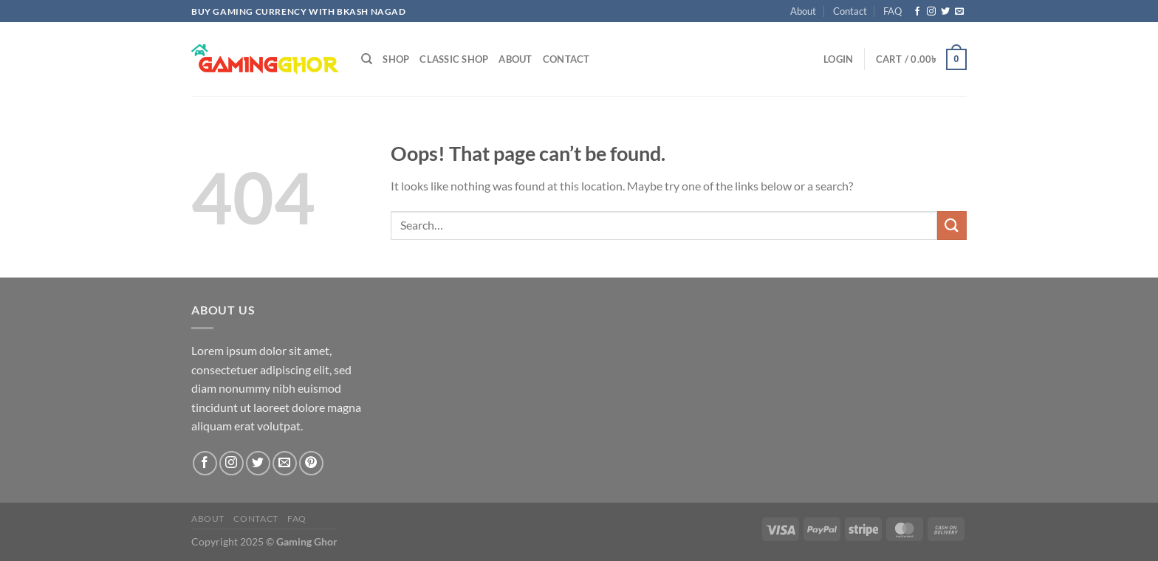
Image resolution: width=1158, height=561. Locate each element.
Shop (396, 59)
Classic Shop (453, 59)
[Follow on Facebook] (917, 12)
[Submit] (952, 225)
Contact (850, 11)
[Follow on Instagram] (931, 12)
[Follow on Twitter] (945, 12)
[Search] (366, 59)
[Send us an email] (959, 12)
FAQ (892, 11)
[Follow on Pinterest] (311, 463)
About (803, 11)
